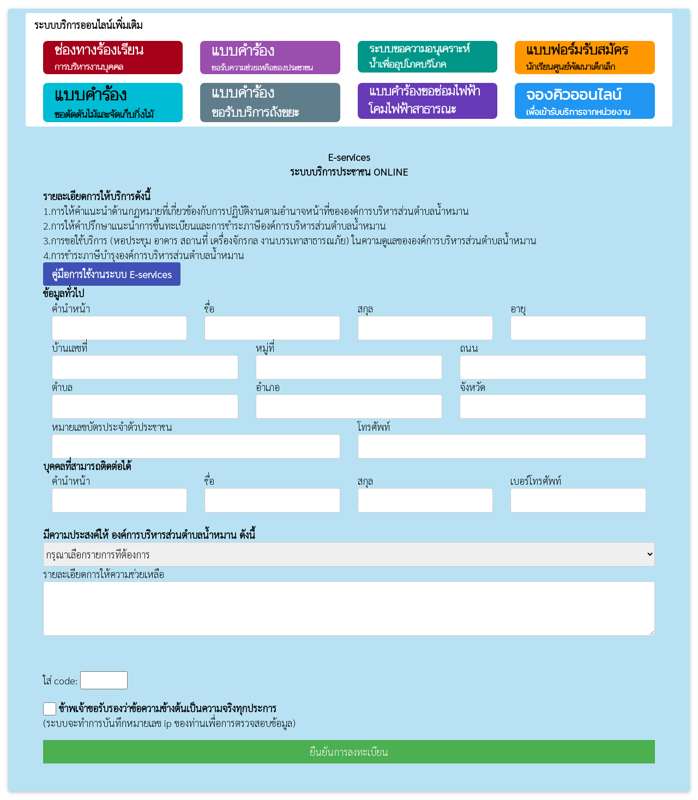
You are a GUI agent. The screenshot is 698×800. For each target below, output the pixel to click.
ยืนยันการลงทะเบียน (349, 751)
